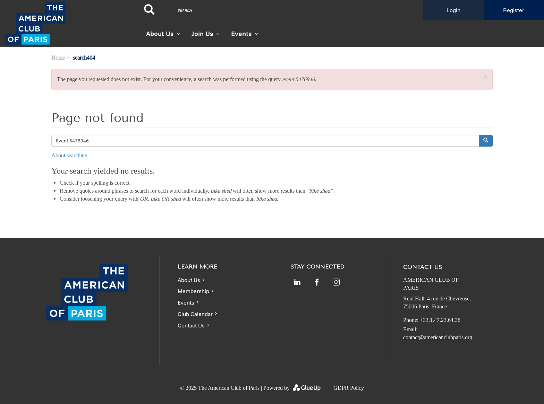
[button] (485, 77)
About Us (160, 34)
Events (186, 302)
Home (58, 57)
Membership (193, 291)
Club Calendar (195, 313)
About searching (69, 155)
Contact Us (191, 325)
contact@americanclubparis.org (437, 337)
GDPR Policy (348, 388)
